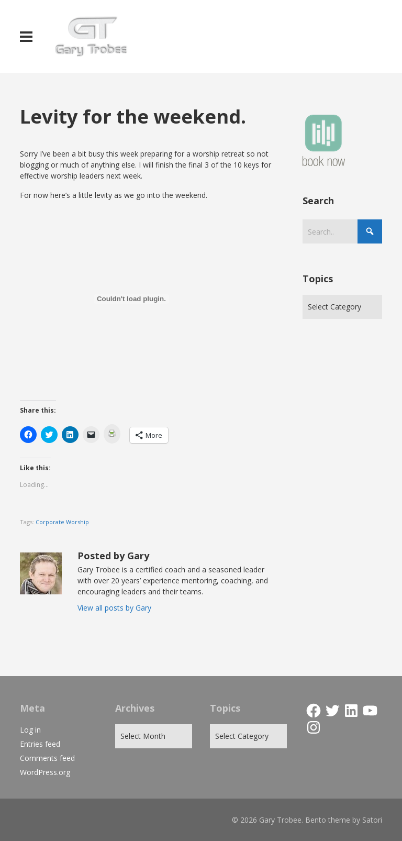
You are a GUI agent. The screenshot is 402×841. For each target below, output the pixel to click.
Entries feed (40, 744)
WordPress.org (45, 772)
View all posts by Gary (114, 608)
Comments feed (47, 758)
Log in (30, 730)
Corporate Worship (62, 522)
